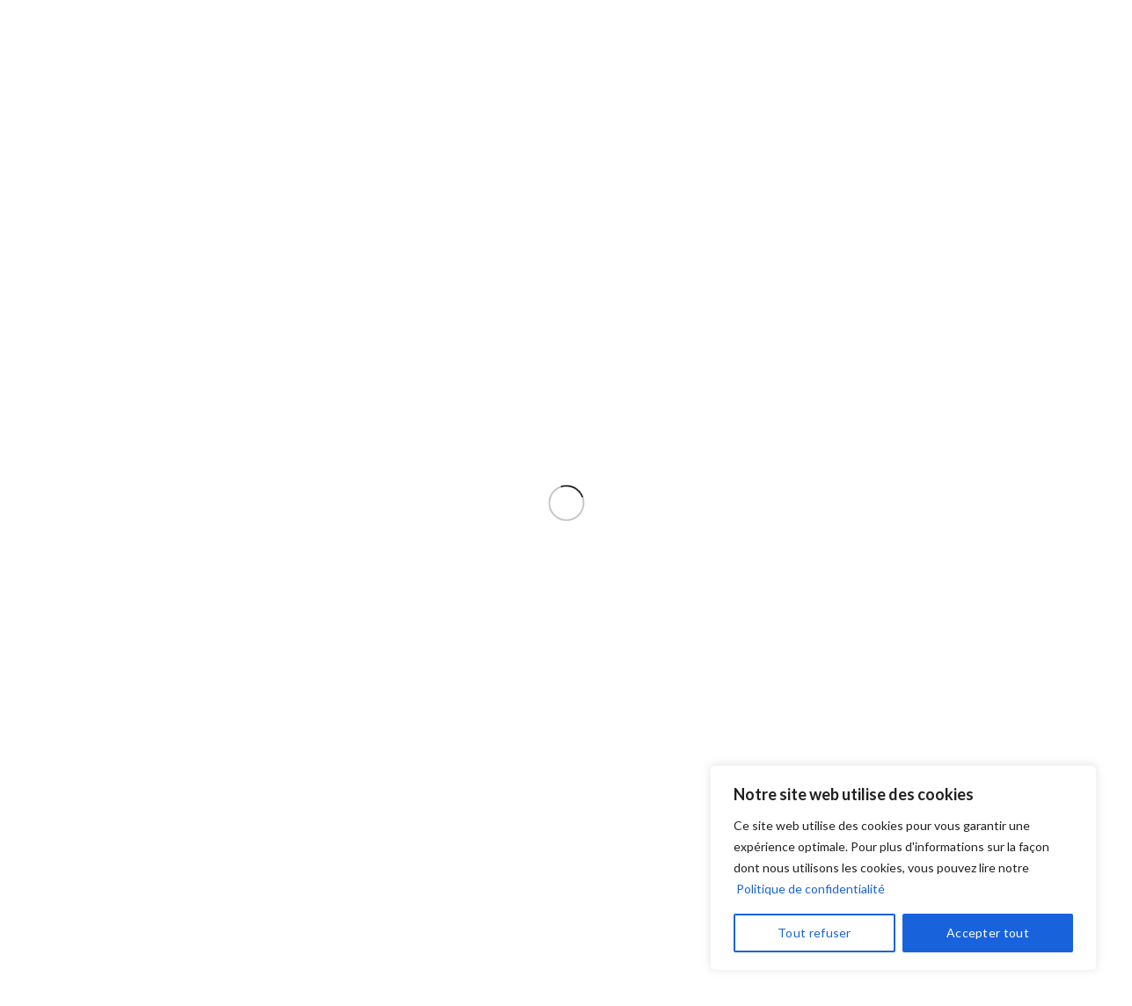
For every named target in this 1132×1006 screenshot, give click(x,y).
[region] (903, 868)
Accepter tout (987, 932)
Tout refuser (814, 932)
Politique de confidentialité (810, 888)
